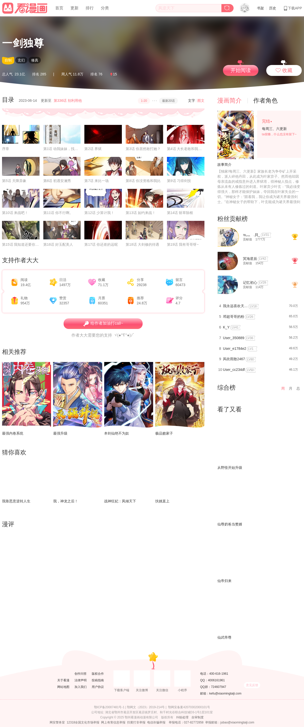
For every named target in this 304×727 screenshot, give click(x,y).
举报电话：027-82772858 (186, 722)
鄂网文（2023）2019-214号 (146, 707)
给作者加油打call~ (103, 324)
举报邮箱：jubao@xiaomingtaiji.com (229, 722)
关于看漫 (63, 680)
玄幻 (21, 60)
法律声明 (80, 680)
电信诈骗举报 (156, 722)
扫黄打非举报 (136, 722)
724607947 (218, 687)
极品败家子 (164, 433)
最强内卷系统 (12, 433)
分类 (105, 8)
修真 (34, 60)
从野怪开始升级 (229, 468)
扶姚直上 (162, 501)
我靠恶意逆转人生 (16, 501)
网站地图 (63, 687)
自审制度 (198, 717)
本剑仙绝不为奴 (116, 433)
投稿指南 (98, 680)
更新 (74, 8)
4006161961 (216, 680)
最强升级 (60, 433)
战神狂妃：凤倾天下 (120, 501)
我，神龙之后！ (65, 501)
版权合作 (98, 673)
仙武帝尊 (224, 637)
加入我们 (80, 687)
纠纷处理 (182, 717)
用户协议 (98, 687)
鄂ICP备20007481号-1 (109, 707)
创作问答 (80, 673)
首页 (59, 8)
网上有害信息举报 (113, 722)
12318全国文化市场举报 (83, 722)
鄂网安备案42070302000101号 (189, 707)
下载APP (292, 8)
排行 (90, 8)
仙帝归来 (224, 581)
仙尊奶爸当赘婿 (229, 524)
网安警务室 (57, 722)
